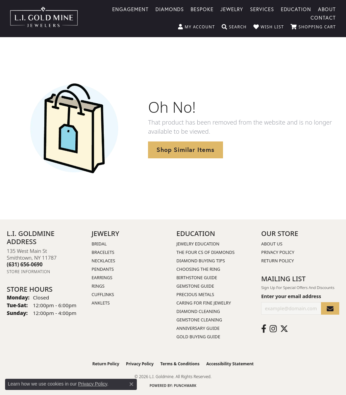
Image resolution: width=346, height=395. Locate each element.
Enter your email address (291, 296)
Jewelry (231, 9)
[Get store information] (28, 271)
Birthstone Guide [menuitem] (196, 277)
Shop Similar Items (185, 150)
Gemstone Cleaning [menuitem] (199, 320)
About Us (271, 244)
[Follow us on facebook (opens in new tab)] (263, 329)
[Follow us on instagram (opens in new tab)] (273, 329)
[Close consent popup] (131, 384)
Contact (323, 17)
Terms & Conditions (180, 364)
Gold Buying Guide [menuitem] (198, 337)
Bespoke (202, 9)
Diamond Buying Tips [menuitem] (200, 261)
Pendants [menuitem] (103, 269)
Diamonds (169, 9)
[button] (196, 27)
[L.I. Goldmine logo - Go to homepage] (44, 18)
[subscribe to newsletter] (330, 308)
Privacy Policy (277, 252)
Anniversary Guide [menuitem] (198, 328)
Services (262, 9)
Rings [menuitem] (98, 286)
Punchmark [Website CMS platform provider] (185, 385)
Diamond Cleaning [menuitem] (198, 311)
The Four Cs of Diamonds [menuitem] (205, 252)
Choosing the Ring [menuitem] (198, 269)
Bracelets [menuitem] (103, 252)
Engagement (130, 9)
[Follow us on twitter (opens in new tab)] (284, 329)
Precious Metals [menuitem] (195, 294)
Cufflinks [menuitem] (103, 294)
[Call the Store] (25, 264)
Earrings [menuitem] (102, 277)
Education (296, 9)
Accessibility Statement (229, 364)
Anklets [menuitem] (101, 303)
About (327, 9)
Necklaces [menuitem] (103, 261)
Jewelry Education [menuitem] (197, 244)
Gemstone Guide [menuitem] (195, 286)
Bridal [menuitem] (99, 244)
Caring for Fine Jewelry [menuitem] (203, 303)
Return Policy (277, 261)
